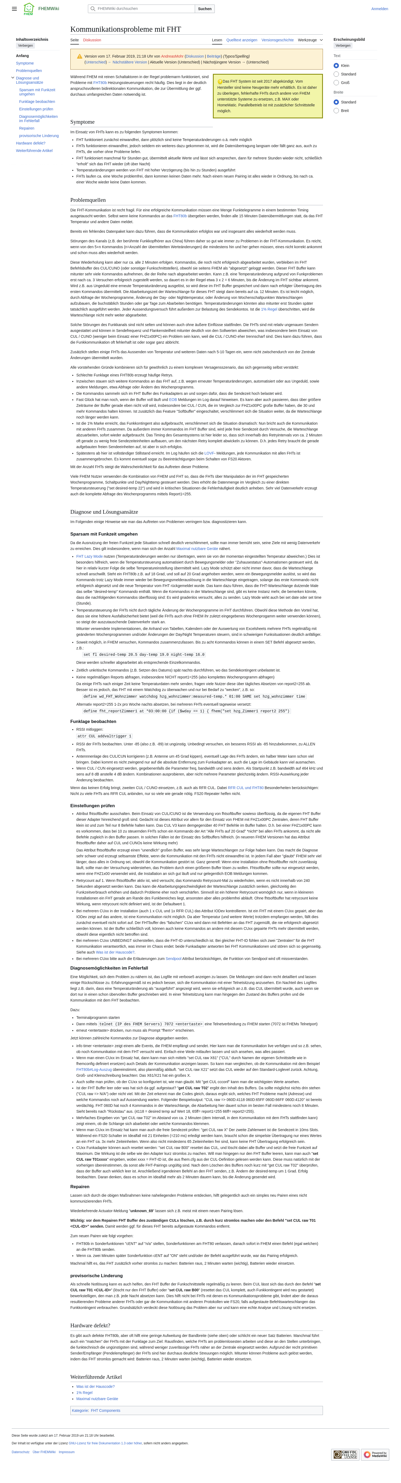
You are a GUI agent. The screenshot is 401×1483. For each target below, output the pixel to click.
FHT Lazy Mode (89, 556)
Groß (345, 83)
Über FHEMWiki (44, 1451)
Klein (345, 65)
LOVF (209, 453)
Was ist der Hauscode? (115, 951)
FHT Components (105, 1409)
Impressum (67, 1451)
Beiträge (214, 56)
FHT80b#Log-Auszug (94, 1068)
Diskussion (195, 56)
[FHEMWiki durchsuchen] (141, 9)
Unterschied (96, 62)
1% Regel (269, 309)
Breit (345, 110)
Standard (348, 74)
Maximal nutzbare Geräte (197, 548)
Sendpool (173, 957)
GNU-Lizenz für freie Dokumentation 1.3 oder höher (105, 1442)
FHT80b (100, 83)
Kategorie (80, 1409)
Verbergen (25, 45)
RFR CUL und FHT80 (246, 787)
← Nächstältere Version (127, 62)
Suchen (205, 9)
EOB (173, 399)
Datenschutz (21, 1451)
